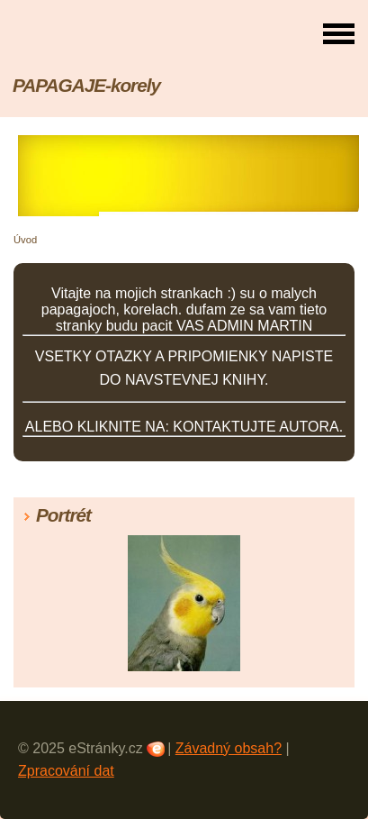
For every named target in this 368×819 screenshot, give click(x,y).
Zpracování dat (66, 770)
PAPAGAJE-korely (86, 85)
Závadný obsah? (228, 748)
